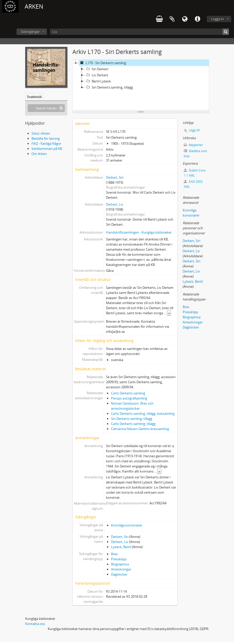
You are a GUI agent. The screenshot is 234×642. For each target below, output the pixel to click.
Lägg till (194, 130)
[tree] (141, 85)
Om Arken (39, 153)
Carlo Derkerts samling (128, 393)
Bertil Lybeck (98, 81)
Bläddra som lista (195, 153)
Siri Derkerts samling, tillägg (109, 87)
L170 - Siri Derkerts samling (102, 63)
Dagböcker (119, 574)
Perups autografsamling (129, 398)
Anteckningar (121, 569)
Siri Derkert (96, 69)
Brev (114, 554)
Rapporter (193, 145)
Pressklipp (119, 559)
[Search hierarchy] (46, 108)
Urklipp (172, 19)
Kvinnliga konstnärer (126, 525)
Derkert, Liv (114, 204)
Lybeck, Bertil (121, 547)
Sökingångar (30, 31)
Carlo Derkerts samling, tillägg (133, 423)
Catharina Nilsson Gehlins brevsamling (140, 428)
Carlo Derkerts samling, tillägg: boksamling (143, 413)
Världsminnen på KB (47, 148)
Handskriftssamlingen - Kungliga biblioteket (138, 232)
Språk (184, 19)
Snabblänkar (197, 19)
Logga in (217, 19)
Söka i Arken (41, 133)
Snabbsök (34, 96)
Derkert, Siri (114, 177)
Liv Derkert (96, 75)
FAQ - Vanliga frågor (46, 143)
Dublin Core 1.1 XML (195, 173)
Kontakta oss (35, 623)
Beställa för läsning (46, 138)
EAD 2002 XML (193, 184)
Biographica (120, 564)
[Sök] (139, 31)
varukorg (159, 19)
